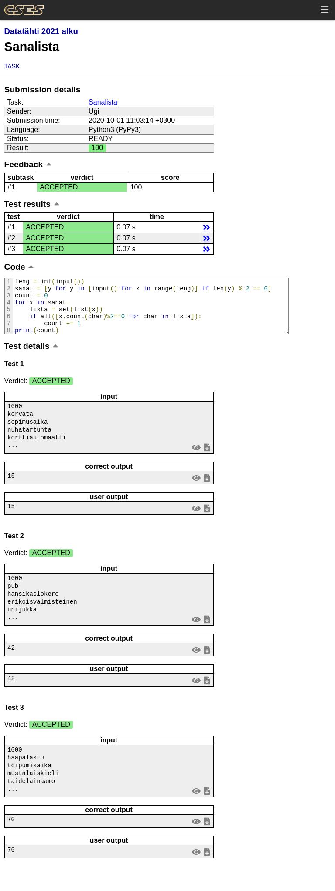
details (206, 227)
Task (12, 66)
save (206, 460)
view (196, 460)
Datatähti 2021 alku (41, 31)
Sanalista (103, 102)
